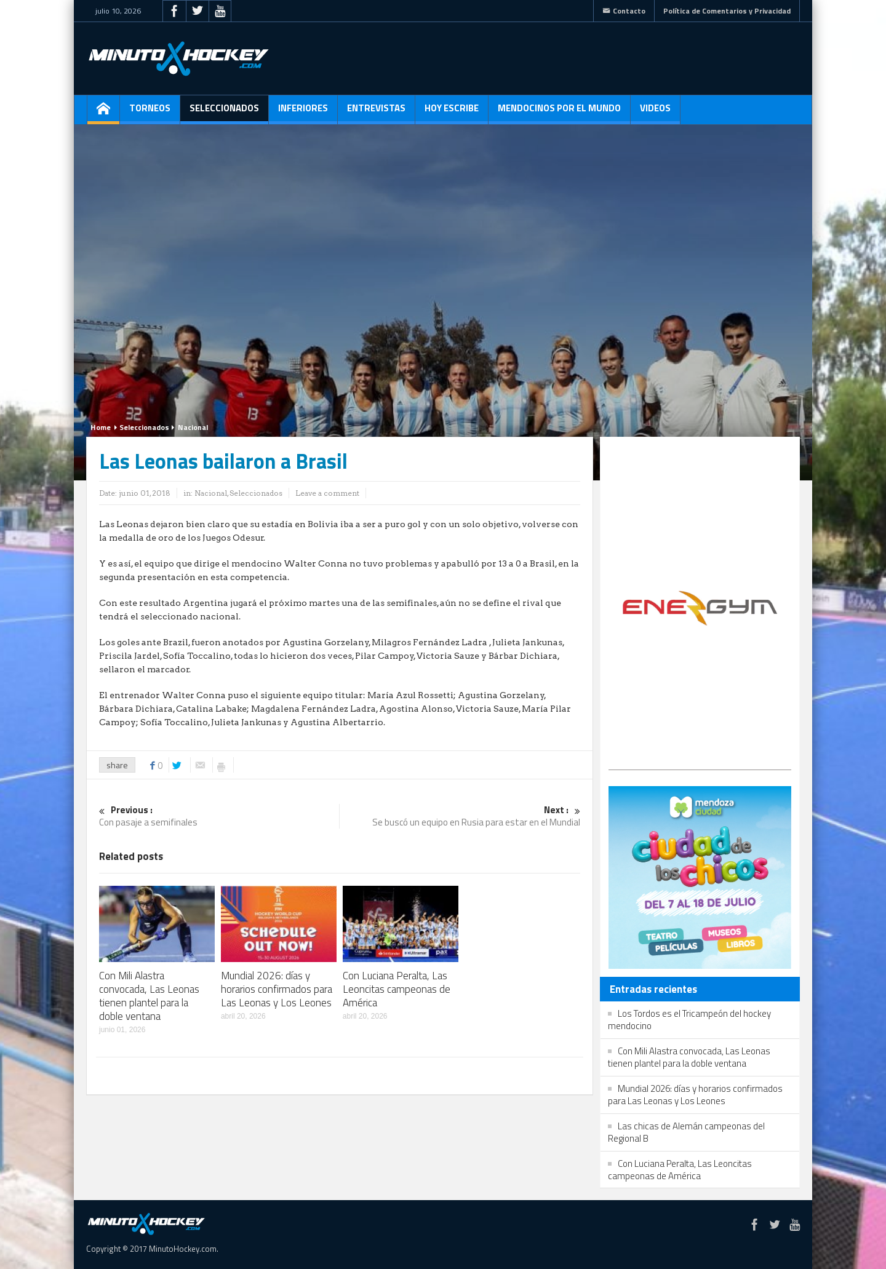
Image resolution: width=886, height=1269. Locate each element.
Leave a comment (327, 493)
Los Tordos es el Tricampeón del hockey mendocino (689, 1019)
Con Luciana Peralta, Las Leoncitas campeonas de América (396, 989)
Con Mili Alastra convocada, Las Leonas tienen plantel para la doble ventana (149, 996)
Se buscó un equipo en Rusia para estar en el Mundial (460, 816)
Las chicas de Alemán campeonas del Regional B (686, 1132)
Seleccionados (224, 112)
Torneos (150, 112)
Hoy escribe (451, 112)
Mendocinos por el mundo (559, 112)
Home (100, 427)
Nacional (193, 427)
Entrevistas (376, 112)
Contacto (623, 11)
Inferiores (303, 112)
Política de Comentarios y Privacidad (727, 11)
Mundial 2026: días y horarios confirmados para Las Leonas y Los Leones (276, 989)
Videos (655, 112)
